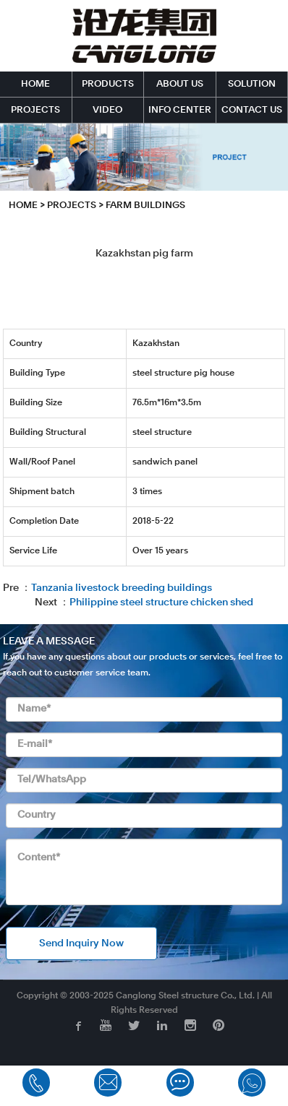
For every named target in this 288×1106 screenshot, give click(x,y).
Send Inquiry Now (81, 943)
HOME (35, 84)
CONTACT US (251, 110)
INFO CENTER (179, 110)
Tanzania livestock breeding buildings (121, 588)
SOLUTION (252, 84)
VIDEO (107, 110)
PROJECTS (35, 110)
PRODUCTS (108, 84)
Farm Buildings (145, 205)
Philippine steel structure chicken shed (161, 602)
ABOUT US (179, 84)
